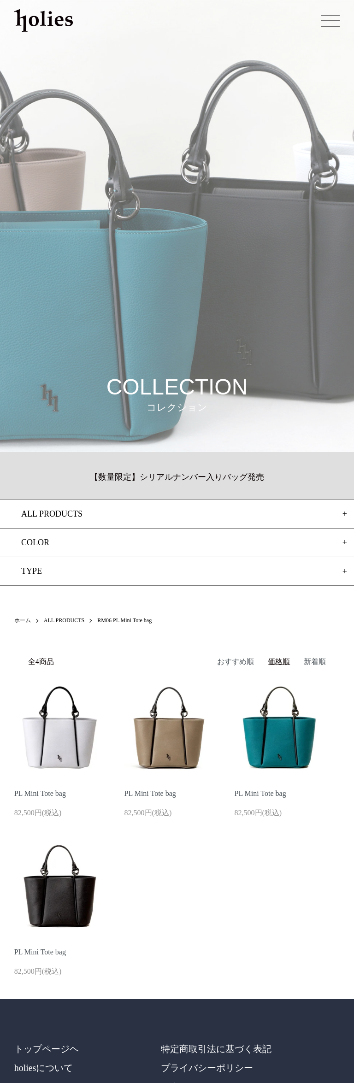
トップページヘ (46, 1049)
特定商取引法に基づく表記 (216, 1049)
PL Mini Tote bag (40, 793)
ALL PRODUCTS (64, 620)
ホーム (22, 620)
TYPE (31, 571)
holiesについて (43, 1068)
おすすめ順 (235, 661)
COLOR (35, 542)
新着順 (315, 661)
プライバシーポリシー (207, 1068)
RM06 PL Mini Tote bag (124, 620)
